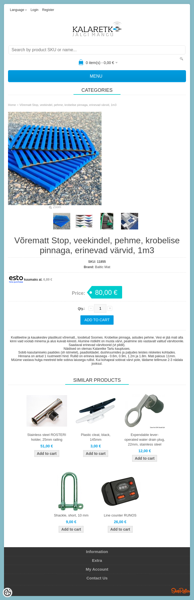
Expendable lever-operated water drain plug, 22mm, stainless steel (145, 439)
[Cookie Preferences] (7, 592)
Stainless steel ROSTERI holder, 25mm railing (46, 437)
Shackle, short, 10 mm (71, 515)
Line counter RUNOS (120, 515)
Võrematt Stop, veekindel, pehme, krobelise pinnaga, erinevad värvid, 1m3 (68, 104)
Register (48, 10)
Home (12, 104)
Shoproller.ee (180, 590)
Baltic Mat (102, 267)
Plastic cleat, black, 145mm (96, 437)
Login (34, 10)
